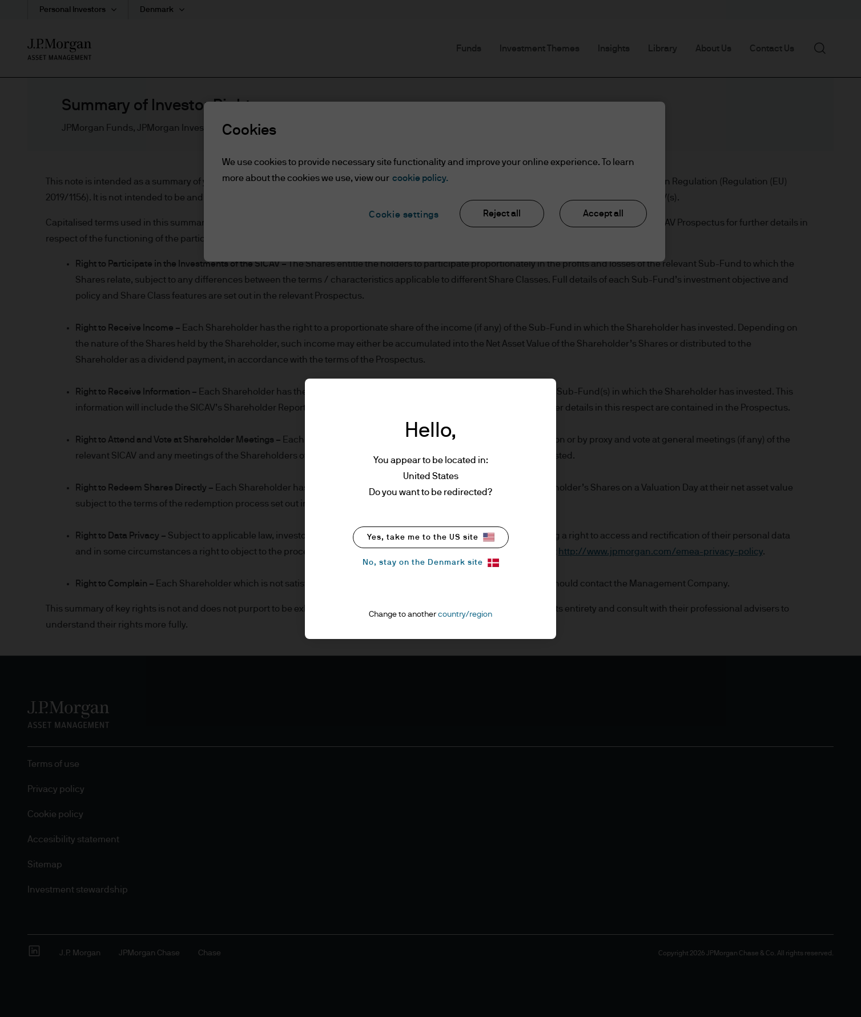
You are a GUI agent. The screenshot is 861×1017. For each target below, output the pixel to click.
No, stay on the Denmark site (431, 562)
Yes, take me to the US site (430, 537)
